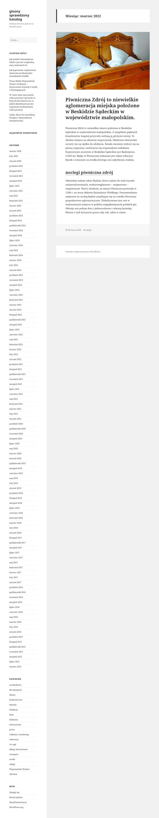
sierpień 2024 (15, 235)
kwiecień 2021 (16, 404)
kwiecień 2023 (16, 299)
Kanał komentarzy (18, 802)
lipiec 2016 (14, 607)
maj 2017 (13, 562)
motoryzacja (15, 724)
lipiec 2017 (14, 552)
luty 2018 (13, 527)
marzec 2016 (15, 622)
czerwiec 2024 (16, 245)
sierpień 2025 (15, 181)
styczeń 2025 (15, 210)
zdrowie (13, 774)
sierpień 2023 (15, 285)
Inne (11, 714)
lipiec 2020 (14, 443)
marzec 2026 (15, 151)
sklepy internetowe (18, 749)
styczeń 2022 (15, 359)
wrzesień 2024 (16, 230)
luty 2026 (13, 156)
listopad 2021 (15, 369)
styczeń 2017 (15, 582)
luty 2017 (13, 577)
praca (12, 729)
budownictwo (15, 699)
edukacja (13, 709)
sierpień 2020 (15, 438)
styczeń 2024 (15, 270)
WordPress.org (16, 807)
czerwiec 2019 (16, 473)
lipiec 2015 (14, 661)
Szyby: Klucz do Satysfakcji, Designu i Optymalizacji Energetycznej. (22, 117)
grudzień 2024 (16, 215)
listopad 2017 (15, 537)
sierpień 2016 (15, 602)
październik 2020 (17, 428)
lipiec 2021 (14, 389)
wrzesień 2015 (16, 651)
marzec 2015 (15, 666)
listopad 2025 (15, 171)
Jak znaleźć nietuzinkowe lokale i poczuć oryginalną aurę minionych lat (21, 62)
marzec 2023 (15, 304)
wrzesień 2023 (16, 280)
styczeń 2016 (15, 632)
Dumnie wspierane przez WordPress (82, 251)
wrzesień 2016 (16, 597)
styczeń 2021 (15, 418)
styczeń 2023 (15, 309)
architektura (15, 685)
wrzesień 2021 (16, 379)
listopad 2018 (15, 498)
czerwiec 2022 (16, 334)
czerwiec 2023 (16, 295)
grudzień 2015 (16, 636)
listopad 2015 (15, 641)
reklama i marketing (19, 734)
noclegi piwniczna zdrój (89, 172)
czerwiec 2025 (16, 190)
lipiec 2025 (14, 185)
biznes (12, 694)
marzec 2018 (15, 523)
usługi (12, 764)
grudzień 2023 (16, 275)
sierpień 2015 (15, 656)
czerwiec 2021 (16, 394)
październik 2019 (17, 463)
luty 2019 (13, 483)
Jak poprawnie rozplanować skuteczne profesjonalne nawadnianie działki (22, 73)
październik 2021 (17, 374)
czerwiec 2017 (16, 557)
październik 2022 (17, 319)
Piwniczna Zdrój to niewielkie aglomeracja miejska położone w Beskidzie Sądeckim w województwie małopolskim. (102, 108)
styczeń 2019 (15, 488)
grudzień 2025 (16, 166)
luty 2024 (13, 265)
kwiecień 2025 (16, 200)
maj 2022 (13, 339)
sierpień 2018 (15, 503)
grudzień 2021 (16, 364)
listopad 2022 (15, 314)
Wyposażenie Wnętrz (19, 769)
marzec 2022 (15, 349)
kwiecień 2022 (16, 344)
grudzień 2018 (16, 493)
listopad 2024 (15, 220)
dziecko (13, 704)
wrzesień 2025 (16, 176)
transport (13, 754)
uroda (12, 759)
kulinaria (13, 719)
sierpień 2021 (15, 384)
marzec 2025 (15, 205)
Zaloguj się (14, 792)
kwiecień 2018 (16, 518)
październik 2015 (17, 646)
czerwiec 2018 (16, 513)
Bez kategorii (15, 690)
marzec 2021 (15, 409)
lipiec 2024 (14, 240)
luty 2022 (13, 354)
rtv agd (12, 744)
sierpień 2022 (15, 324)
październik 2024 (17, 225)
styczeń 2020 (15, 458)
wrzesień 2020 (16, 433)
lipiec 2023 (14, 290)
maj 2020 (13, 448)
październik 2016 (17, 592)
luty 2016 (13, 627)
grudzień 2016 (16, 587)
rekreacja (14, 739)
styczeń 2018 (15, 532)
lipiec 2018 (14, 508)
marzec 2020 (15, 453)
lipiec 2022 (14, 329)
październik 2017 (17, 542)
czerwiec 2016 (16, 612)
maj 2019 (13, 478)
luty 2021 (13, 413)
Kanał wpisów (16, 797)
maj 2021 (13, 399)
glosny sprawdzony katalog (19, 15)
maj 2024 (13, 250)
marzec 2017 (15, 572)
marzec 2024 (15, 260)
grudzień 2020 (16, 423)
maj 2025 (13, 195)
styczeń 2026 (15, 161)
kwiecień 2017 (16, 567)
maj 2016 (13, 617)
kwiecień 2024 (16, 255)
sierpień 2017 (15, 547)
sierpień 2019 (15, 468)
